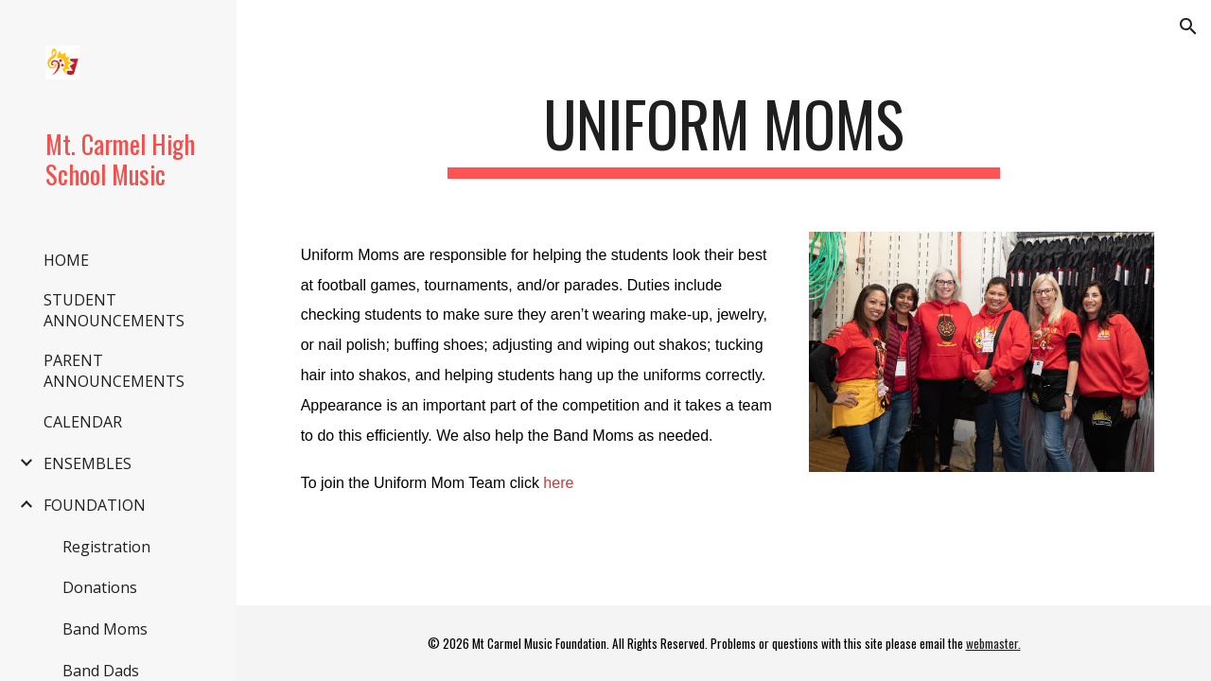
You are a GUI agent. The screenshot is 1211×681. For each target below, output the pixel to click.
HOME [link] (66, 260)
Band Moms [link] (105, 629)
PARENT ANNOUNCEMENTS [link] (114, 371)
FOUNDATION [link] (95, 505)
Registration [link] (106, 546)
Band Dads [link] (100, 670)
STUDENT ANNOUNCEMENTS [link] (114, 310)
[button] (1188, 26)
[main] (723, 132)
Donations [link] (99, 587)
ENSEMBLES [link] (88, 463)
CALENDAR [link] (83, 421)
